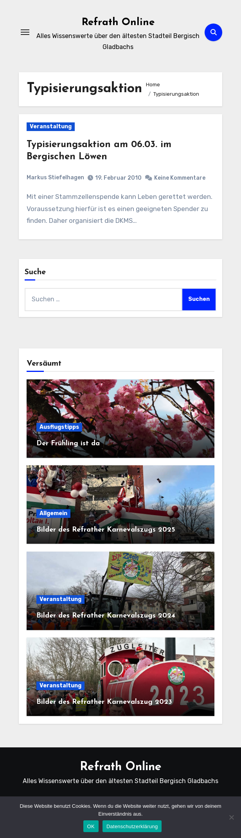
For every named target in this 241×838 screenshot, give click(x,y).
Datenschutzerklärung (132, 826)
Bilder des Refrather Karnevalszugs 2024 (105, 615)
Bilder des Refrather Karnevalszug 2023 (104, 702)
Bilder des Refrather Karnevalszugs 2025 (105, 530)
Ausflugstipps (59, 427)
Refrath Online (118, 22)
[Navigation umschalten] (25, 32)
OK (91, 826)
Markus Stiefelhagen (55, 177)
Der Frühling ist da (68, 443)
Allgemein (53, 513)
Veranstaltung (51, 126)
